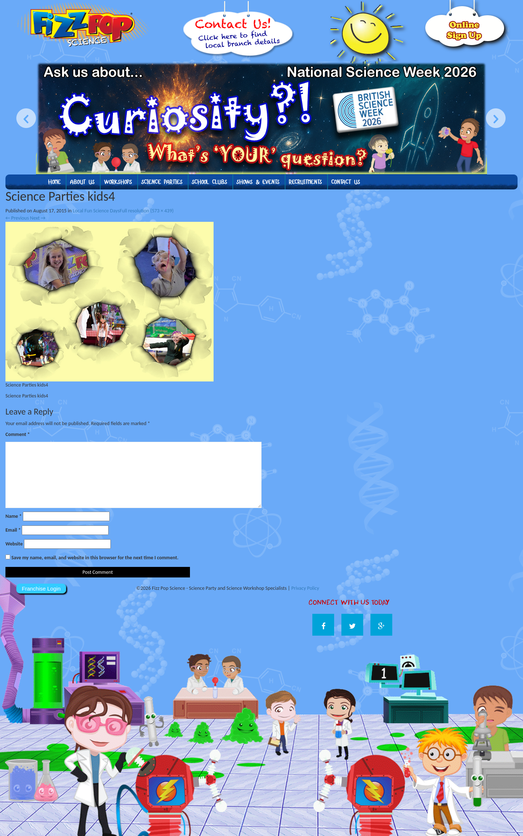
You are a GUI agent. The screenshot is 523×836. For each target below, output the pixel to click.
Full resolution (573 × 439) (146, 211)
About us (82, 182)
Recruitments (305, 182)
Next (37, 218)
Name (13, 516)
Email (13, 530)
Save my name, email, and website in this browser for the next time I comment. (94, 558)
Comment (17, 434)
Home (54, 182)
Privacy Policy (305, 588)
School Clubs (209, 182)
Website (14, 544)
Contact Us (345, 182)
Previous (17, 218)
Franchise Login (41, 588)
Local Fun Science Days (96, 211)
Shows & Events (257, 182)
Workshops (118, 182)
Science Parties (161, 182)
